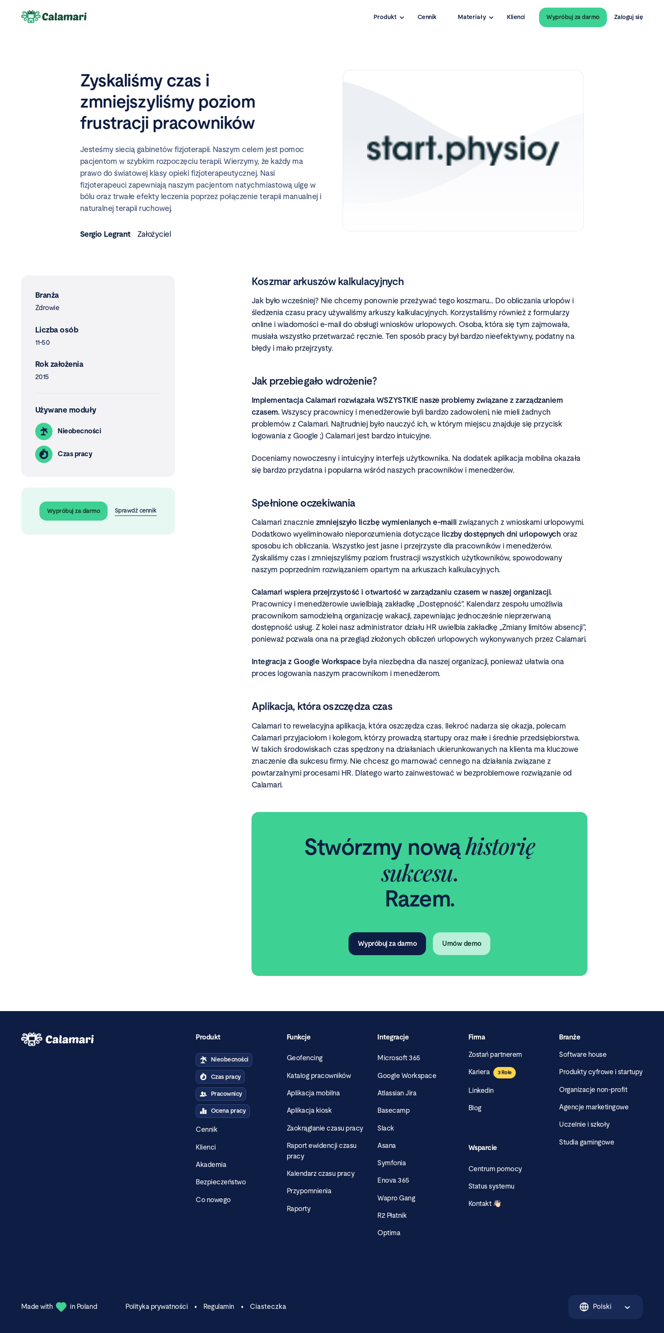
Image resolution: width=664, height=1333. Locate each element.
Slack (385, 1128)
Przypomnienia (309, 1191)
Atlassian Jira (396, 1093)
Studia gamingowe (586, 1142)
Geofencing (305, 1058)
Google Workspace (406, 1076)
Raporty (299, 1209)
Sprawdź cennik (136, 510)
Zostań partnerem (495, 1054)
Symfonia (391, 1163)
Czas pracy (220, 1077)
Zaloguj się (628, 17)
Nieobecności (223, 1059)
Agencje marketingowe (593, 1107)
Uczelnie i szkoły (584, 1124)
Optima (388, 1233)
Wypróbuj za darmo (573, 17)
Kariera (479, 1072)
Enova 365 (393, 1180)
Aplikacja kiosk (309, 1110)
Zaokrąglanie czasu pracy (325, 1128)
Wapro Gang (396, 1198)
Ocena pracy (222, 1111)
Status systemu (491, 1186)
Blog (474, 1108)
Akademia (211, 1165)
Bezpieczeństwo (221, 1182)
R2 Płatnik (392, 1215)
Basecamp (393, 1110)
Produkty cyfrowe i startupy (601, 1072)
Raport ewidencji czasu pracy (322, 1151)
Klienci (516, 17)
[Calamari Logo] (54, 17)
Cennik (427, 17)
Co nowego (213, 1200)
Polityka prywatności (156, 1307)
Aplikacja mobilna (313, 1093)
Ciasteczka (268, 1307)
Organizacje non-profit (593, 1090)
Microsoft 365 (399, 1058)
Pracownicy (220, 1094)
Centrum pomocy (495, 1169)
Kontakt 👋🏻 (485, 1204)
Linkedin (481, 1090)
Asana (386, 1146)
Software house (582, 1054)
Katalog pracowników (319, 1076)
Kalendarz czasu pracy (321, 1173)
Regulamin (218, 1307)
